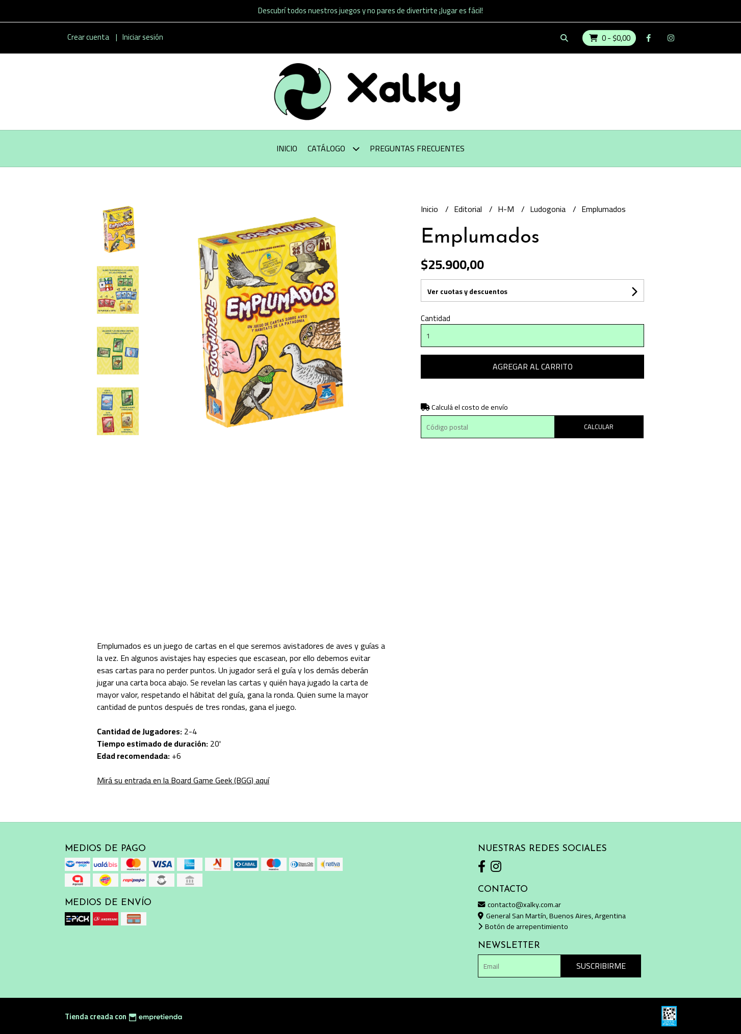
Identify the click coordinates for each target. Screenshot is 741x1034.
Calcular (599, 426)
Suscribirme (601, 965)
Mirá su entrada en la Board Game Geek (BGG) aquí (183, 780)
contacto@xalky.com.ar (519, 904)
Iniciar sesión (142, 37)
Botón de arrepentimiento (523, 926)
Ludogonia (549, 209)
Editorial (469, 209)
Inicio (286, 148)
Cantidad (435, 318)
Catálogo (334, 148)
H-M (507, 209)
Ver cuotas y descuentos (467, 291)
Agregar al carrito (533, 366)
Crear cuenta (88, 37)
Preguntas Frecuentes (417, 148)
